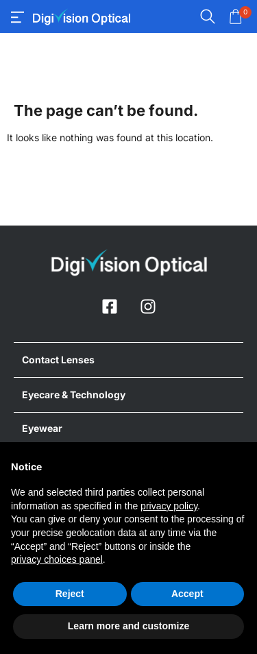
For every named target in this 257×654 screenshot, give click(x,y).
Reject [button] (70, 593)
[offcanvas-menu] (17, 17)
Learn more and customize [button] (128, 625)
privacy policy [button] (168, 505)
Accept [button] (187, 593)
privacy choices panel (57, 559)
